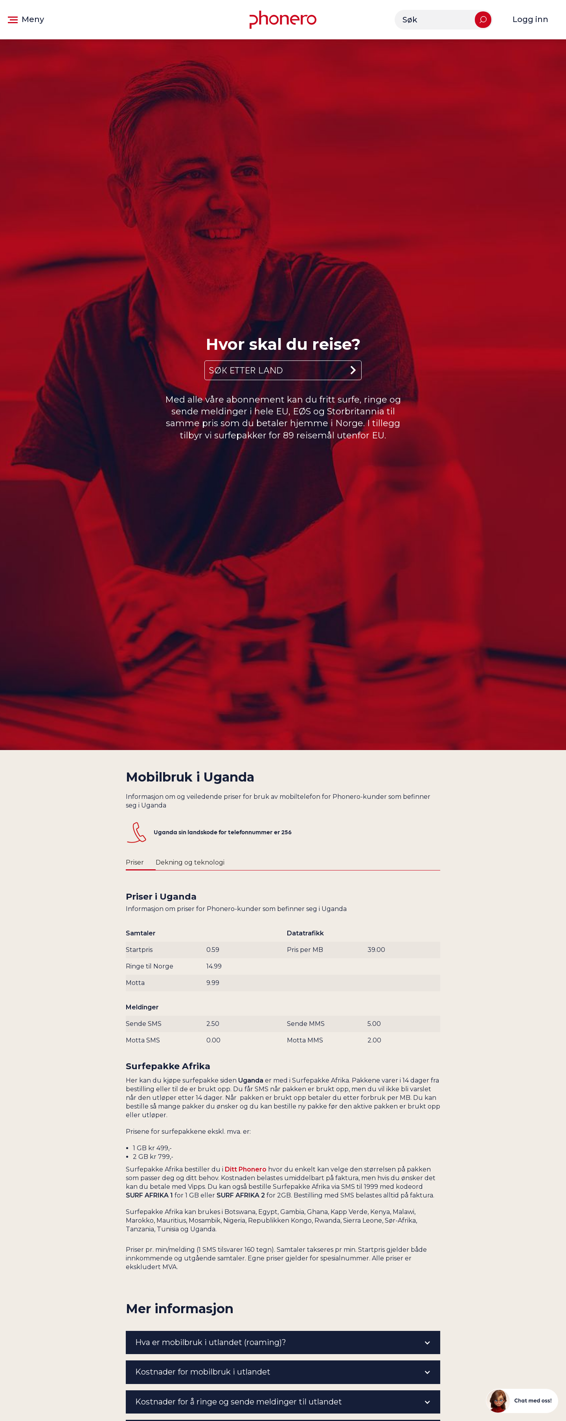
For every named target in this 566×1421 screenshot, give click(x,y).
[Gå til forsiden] (283, 20)
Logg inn (530, 19)
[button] (26, 19)
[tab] (141, 863)
